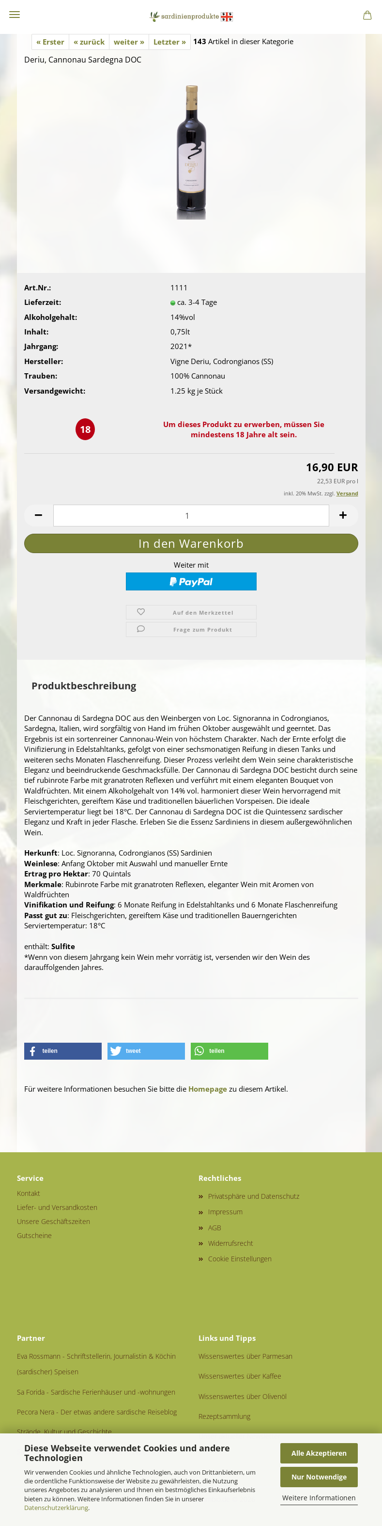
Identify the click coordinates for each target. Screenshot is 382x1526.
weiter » (129, 42)
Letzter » (169, 42)
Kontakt (28, 1193)
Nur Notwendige (319, 1476)
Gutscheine (34, 1235)
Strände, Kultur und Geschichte (64, 1431)
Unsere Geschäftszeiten (53, 1221)
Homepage (207, 1089)
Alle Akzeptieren (319, 1453)
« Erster (50, 42)
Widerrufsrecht (230, 1243)
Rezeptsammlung (224, 1416)
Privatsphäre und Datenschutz (253, 1196)
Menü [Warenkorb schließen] (14, 14)
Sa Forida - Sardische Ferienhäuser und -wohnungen (96, 1392)
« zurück (89, 42)
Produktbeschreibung (83, 685)
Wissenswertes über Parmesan (245, 1356)
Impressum (225, 1211)
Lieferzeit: (42, 302)
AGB (214, 1227)
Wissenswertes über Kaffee (240, 1376)
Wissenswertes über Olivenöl (243, 1396)
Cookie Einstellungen (240, 1258)
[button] (38, 515)
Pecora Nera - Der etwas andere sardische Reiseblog (97, 1411)
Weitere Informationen (319, 1497)
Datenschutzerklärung (56, 1507)
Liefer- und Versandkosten (57, 1207)
